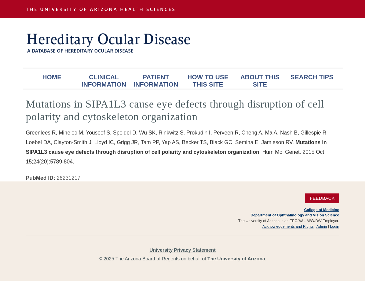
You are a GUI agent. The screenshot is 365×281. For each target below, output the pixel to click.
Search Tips (311, 77)
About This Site (259, 81)
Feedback (322, 198)
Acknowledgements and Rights (288, 226)
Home (52, 77)
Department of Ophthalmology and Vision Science (295, 215)
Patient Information (156, 81)
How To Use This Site (207, 81)
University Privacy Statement (182, 250)
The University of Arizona (236, 258)
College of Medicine (321, 210)
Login (334, 226)
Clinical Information (104, 81)
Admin (321, 226)
